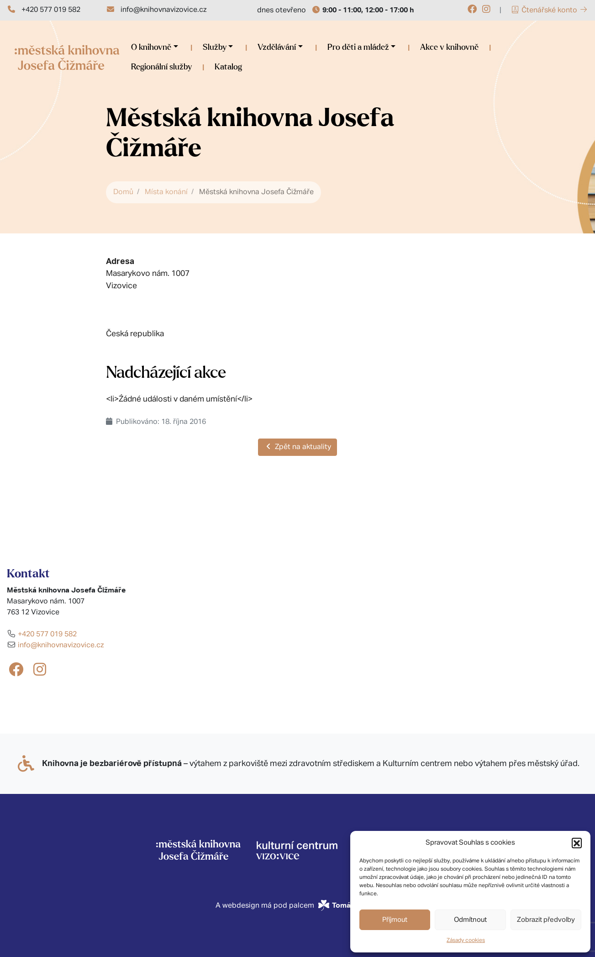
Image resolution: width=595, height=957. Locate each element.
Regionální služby (161, 67)
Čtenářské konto (549, 10)
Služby (214, 47)
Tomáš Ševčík (356, 905)
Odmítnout (470, 919)
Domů (123, 192)
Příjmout (394, 919)
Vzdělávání (277, 47)
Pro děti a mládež (358, 47)
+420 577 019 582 (50, 10)
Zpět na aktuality (297, 447)
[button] (576, 842)
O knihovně (151, 47)
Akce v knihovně (449, 47)
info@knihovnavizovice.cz (163, 10)
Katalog (228, 67)
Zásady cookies (466, 940)
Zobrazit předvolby (546, 919)
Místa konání (166, 192)
